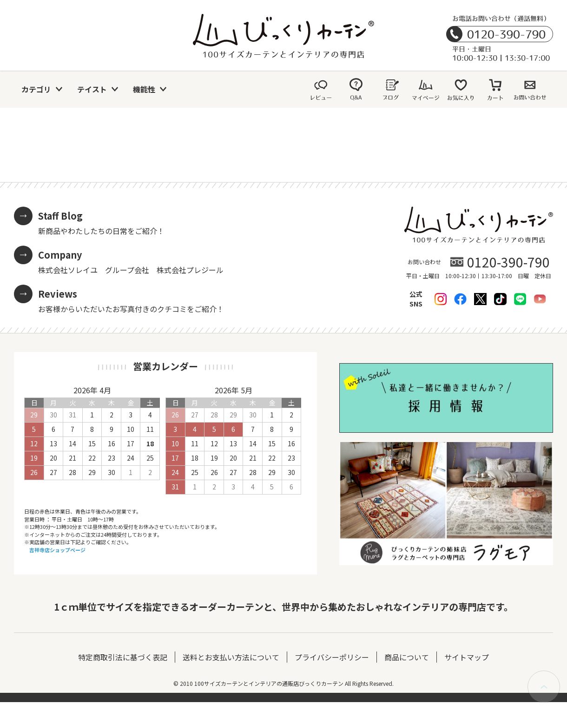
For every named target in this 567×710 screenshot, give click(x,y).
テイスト (92, 89)
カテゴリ (36, 89)
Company (60, 254)
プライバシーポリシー (332, 657)
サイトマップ (466, 657)
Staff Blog (60, 215)
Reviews (57, 293)
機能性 (144, 89)
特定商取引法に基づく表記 (122, 657)
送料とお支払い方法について (231, 657)
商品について (406, 657)
